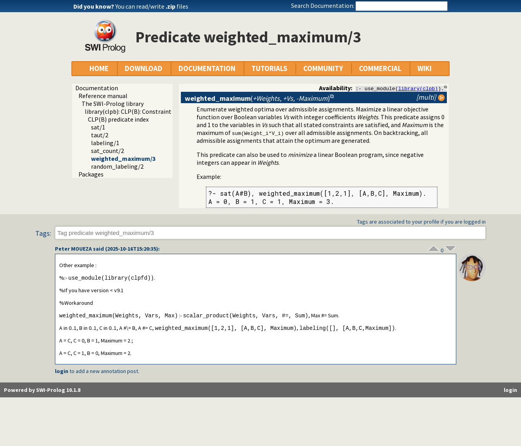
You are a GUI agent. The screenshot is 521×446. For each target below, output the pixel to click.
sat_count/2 (107, 151)
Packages (91, 174)
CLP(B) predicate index (118, 119)
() (257, 98)
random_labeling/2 (117, 166)
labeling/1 (105, 143)
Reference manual (103, 96)
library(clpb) (418, 88)
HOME (99, 68)
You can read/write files (151, 6)
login (61, 372)
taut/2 (99, 135)
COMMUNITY (323, 68)
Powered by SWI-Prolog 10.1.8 (42, 391)
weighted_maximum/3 (123, 158)
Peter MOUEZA (73, 249)
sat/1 (98, 127)
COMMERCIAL (380, 68)
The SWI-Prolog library (113, 103)
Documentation (96, 88)
